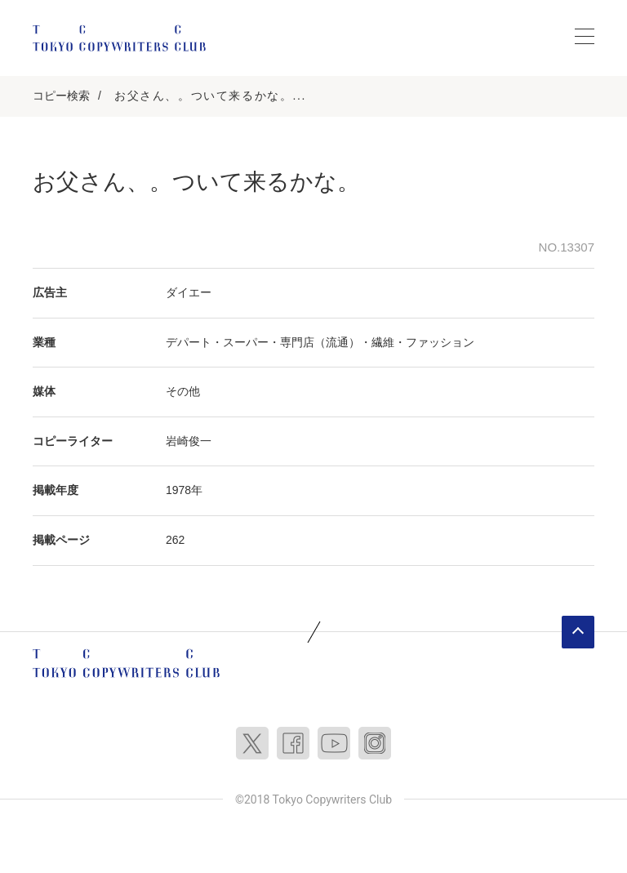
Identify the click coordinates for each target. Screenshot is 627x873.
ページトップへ (578, 632)
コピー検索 (61, 95)
